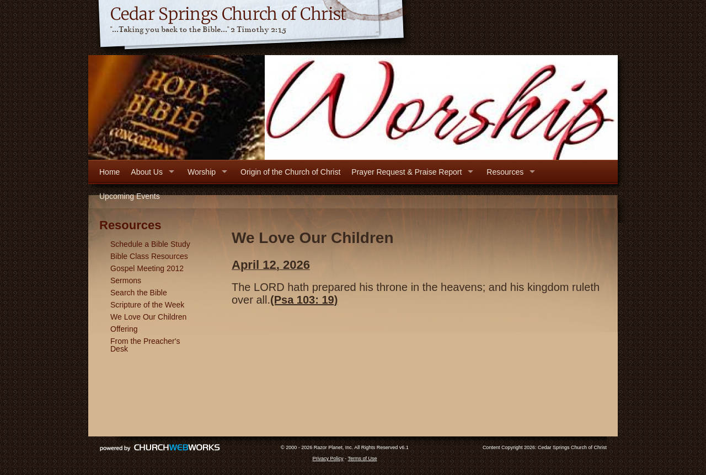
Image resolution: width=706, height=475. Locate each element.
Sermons (125, 280)
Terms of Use (362, 458)
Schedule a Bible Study (150, 244)
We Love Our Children (148, 316)
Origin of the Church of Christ (290, 172)
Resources (504, 172)
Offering (124, 329)
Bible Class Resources (149, 256)
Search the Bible (138, 292)
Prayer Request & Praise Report (406, 172)
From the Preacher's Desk (145, 345)
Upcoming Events (129, 196)
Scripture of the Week (147, 304)
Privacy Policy (328, 458)
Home (109, 172)
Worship (202, 172)
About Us (147, 172)
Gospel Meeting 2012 (147, 268)
